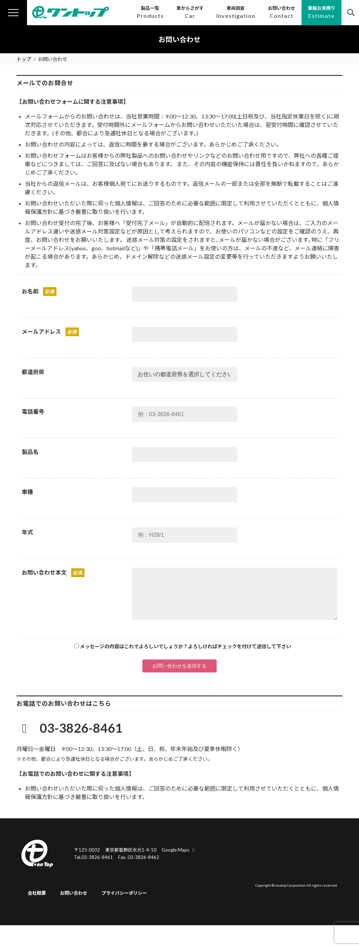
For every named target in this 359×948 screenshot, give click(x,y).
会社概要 (37, 893)
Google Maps (179, 850)
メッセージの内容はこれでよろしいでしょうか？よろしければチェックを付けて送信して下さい (185, 646)
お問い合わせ (73, 893)
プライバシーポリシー (124, 893)
